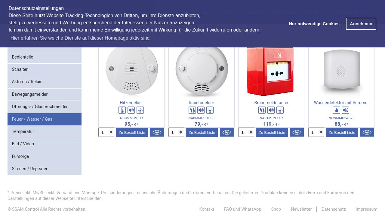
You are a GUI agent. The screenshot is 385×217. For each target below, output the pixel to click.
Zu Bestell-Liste (132, 132)
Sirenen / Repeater (29, 168)
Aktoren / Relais (27, 81)
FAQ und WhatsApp (242, 209)
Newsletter (301, 209)
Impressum (366, 209)
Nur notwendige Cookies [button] (314, 23)
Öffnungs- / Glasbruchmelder (40, 106)
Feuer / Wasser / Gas (32, 119)
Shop (276, 209)
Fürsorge (20, 156)
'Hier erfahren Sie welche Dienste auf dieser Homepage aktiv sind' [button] (80, 38)
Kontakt (206, 209)
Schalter (20, 69)
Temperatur (23, 131)
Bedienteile (22, 57)
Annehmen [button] (361, 23)
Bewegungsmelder (30, 94)
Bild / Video (23, 143)
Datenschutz (334, 209)
